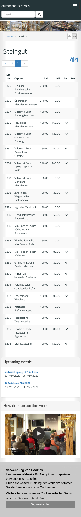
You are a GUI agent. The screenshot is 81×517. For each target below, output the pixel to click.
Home (10, 36)
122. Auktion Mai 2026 (17, 383)
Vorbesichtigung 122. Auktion (21, 372)
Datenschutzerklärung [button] (32, 498)
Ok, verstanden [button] (40, 504)
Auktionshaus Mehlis (15, 5)
